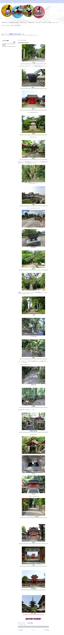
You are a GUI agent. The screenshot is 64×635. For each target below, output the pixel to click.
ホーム (33, 630)
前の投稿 (46, 630)
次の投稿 (20, 630)
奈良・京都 (23, 624)
